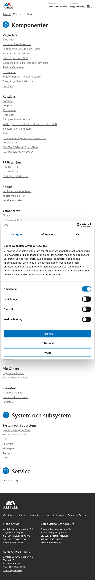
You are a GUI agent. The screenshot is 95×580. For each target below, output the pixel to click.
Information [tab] (47, 234)
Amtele (7, 14)
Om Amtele (9, 515)
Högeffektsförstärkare (15, 377)
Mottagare (9, 448)
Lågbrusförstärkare (13, 373)
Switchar (8, 86)
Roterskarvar (10, 142)
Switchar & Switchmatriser (18, 151)
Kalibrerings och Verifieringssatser (22, 76)
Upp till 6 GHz (10, 166)
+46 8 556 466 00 (16, 539)
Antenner (8, 101)
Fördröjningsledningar (15, 176)
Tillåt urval (47, 343)
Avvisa (47, 352)
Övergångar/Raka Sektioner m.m (21, 81)
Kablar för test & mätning (17, 191)
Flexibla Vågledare (13, 67)
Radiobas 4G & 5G (13, 392)
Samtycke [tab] (17, 234)
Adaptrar (8, 105)
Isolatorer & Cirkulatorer (16, 53)
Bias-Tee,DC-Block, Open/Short (20, 147)
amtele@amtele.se (13, 542)
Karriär (22, 515)
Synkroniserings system (16, 430)
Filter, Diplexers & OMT (15, 58)
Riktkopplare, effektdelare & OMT (21, 48)
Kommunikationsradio (15, 397)
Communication (58, 5)
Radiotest (8, 401)
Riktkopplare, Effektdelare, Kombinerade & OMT (30, 124)
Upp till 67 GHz (11, 171)
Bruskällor (8, 39)
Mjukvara (8, 443)
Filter (6, 133)
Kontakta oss (36, 515)
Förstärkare (9, 72)
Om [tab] (78, 234)
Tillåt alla (47, 333)
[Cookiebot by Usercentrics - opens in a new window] (77, 225)
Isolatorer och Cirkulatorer (17, 128)
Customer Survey (77, 515)
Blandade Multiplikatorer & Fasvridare (24, 138)
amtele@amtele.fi (12, 570)
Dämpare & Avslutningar (17, 44)
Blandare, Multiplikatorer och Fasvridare (25, 62)
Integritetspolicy (55, 515)
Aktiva (6, 215)
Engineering (78, 5)
